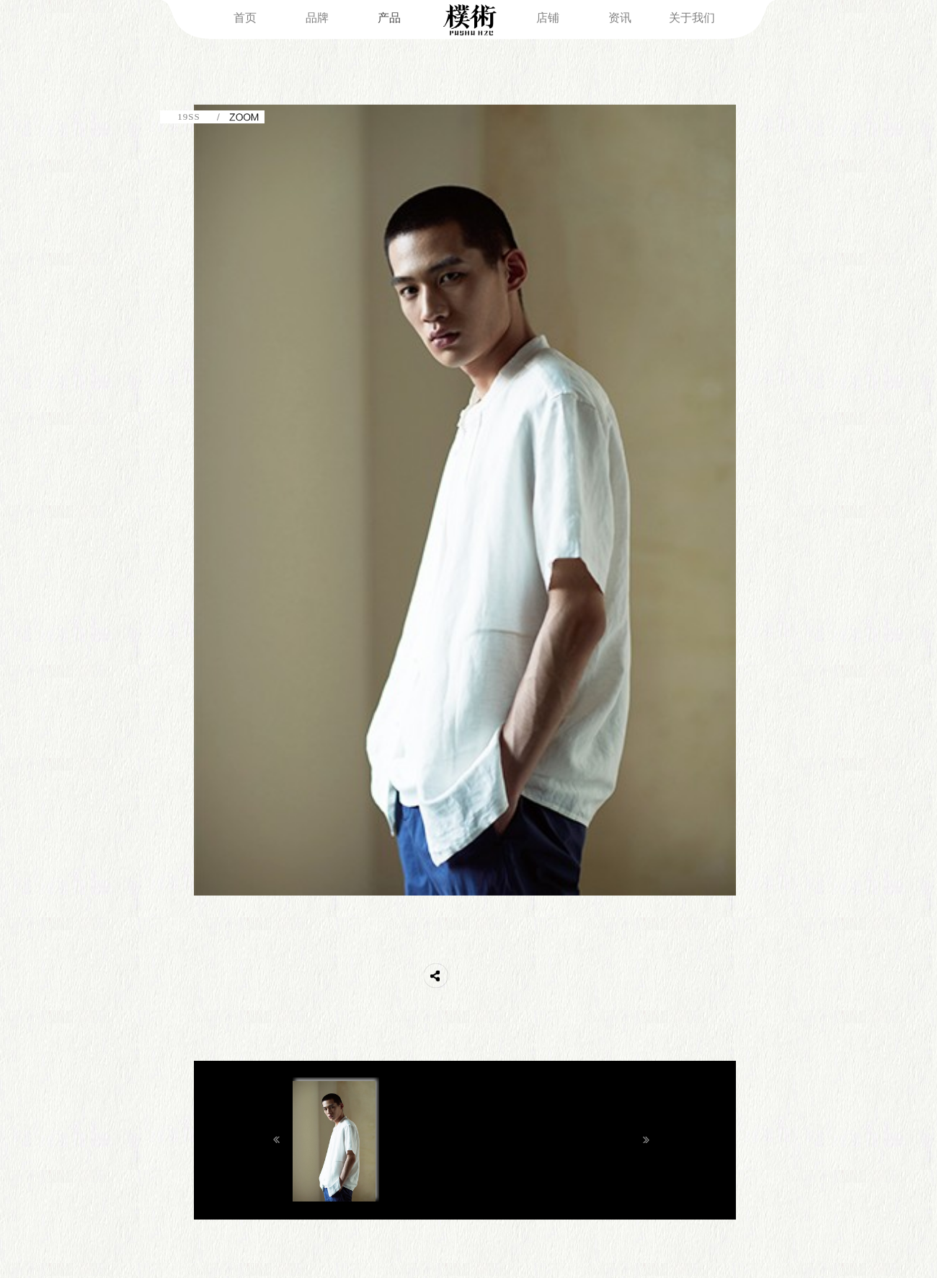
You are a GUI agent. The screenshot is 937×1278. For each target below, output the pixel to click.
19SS (188, 116)
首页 (245, 18)
